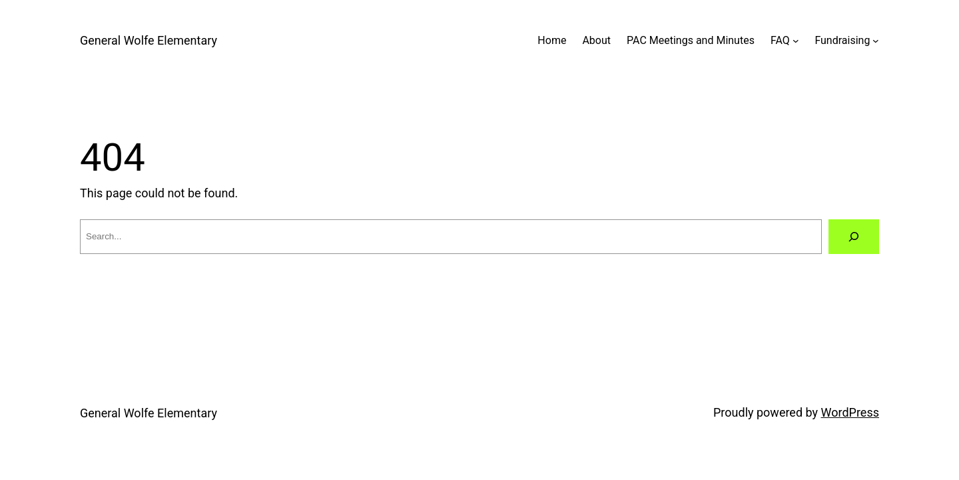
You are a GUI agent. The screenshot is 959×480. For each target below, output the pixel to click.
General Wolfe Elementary (148, 40)
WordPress (850, 412)
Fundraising (842, 40)
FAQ (780, 40)
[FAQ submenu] (796, 40)
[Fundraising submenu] (875, 40)
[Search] (853, 236)
